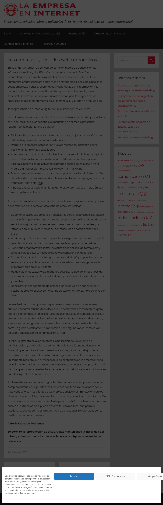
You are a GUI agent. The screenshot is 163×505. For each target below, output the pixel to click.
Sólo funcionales (115, 476)
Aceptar (74, 476)
